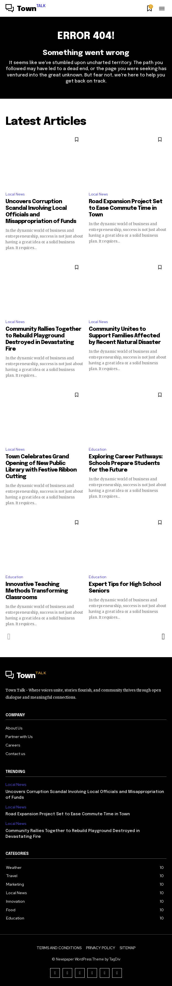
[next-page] (163, 636)
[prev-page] (9, 636)
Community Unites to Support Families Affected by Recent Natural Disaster (125, 335)
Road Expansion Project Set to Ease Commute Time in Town (125, 208)
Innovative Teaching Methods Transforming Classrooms (37, 591)
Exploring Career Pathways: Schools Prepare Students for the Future (126, 463)
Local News (15, 194)
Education (97, 449)
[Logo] (26, 9)
